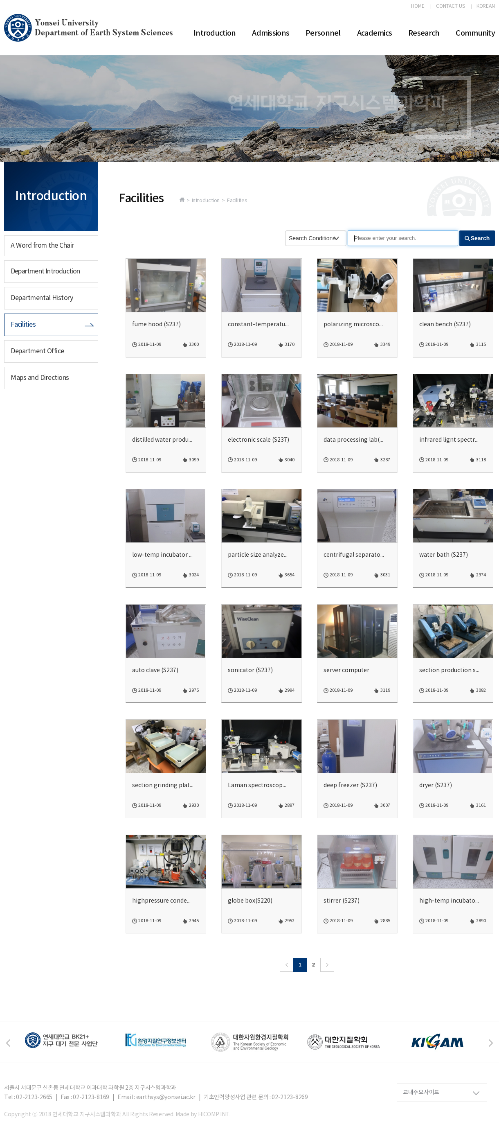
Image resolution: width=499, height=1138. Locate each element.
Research (423, 33)
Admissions (270, 33)
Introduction (214, 33)
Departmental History (42, 298)
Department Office (37, 351)
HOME (418, 6)
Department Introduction (45, 271)
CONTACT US (450, 6)
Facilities (23, 324)
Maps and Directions (40, 378)
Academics (374, 33)
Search (480, 238)
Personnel (323, 33)
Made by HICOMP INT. (203, 1114)
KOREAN (486, 6)
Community (475, 33)
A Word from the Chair (42, 245)
